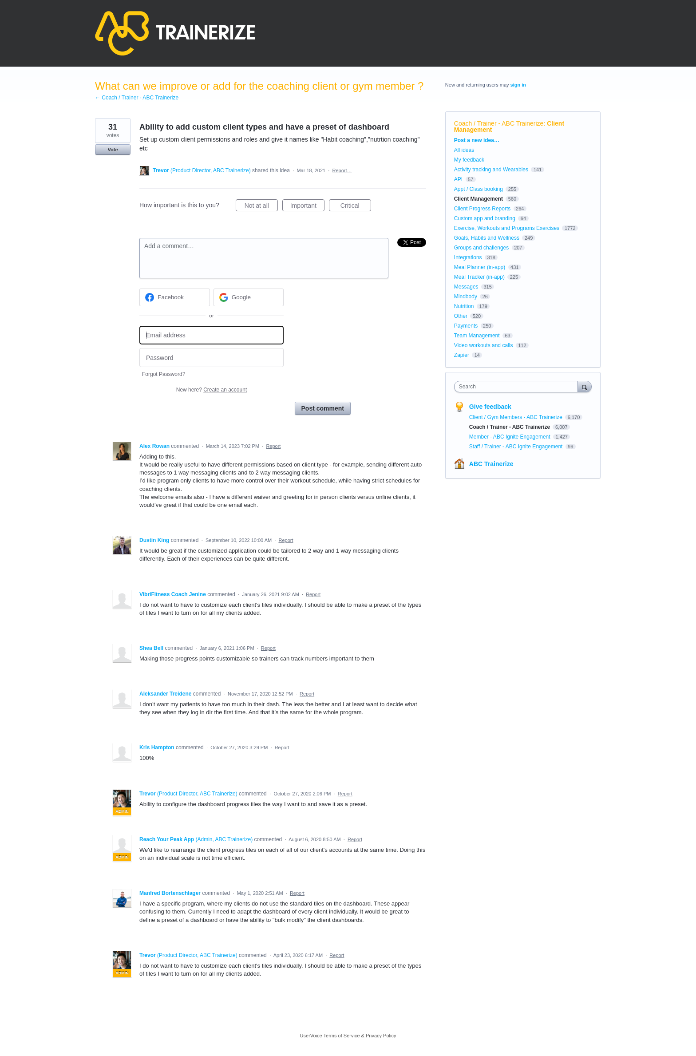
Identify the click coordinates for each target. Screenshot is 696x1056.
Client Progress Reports (482, 209)
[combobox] (518, 387)
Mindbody (465, 296)
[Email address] (211, 335)
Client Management (478, 199)
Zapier (461, 355)
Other (460, 316)
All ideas (464, 150)
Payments (466, 326)
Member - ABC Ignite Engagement (510, 437)
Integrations (468, 257)
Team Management (477, 335)
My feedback (469, 160)
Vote (112, 149)
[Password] (211, 357)
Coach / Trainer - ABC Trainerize (499, 123)
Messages (466, 287)
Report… (342, 170)
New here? (211, 390)
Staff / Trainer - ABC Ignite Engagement (516, 446)
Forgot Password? (163, 374)
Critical (355, 207)
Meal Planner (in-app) (479, 267)
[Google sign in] (249, 297)
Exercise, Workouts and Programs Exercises (506, 228)
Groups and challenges (481, 248)
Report (273, 446)
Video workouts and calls (483, 345)
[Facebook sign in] (174, 297)
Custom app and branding (484, 218)
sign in (518, 84)
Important (307, 207)
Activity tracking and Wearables (491, 169)
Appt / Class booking (478, 189)
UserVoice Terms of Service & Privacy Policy (348, 1035)
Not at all (261, 207)
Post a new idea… (476, 140)
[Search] (584, 386)
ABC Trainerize (491, 463)
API (458, 179)
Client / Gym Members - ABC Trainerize (516, 417)
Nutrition (464, 306)
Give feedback (490, 406)
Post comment (322, 408)
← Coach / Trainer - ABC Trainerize (136, 98)
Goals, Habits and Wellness (486, 238)
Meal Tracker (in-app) (479, 277)
